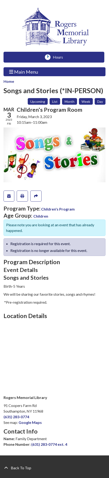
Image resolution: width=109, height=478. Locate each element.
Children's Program (58, 209)
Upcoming (37, 102)
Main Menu (23, 72)
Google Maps (30, 422)
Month (69, 102)
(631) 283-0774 (16, 416)
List (55, 102)
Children (40, 216)
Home (9, 81)
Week (86, 102)
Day (100, 102)
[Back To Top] (54, 468)
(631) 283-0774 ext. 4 (49, 444)
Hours (59, 57)
